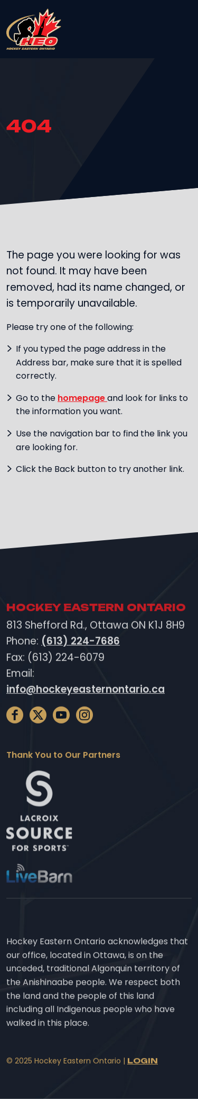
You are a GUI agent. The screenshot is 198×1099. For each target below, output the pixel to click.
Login (142, 1068)
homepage (82, 398)
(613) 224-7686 (80, 649)
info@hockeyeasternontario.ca (85, 697)
